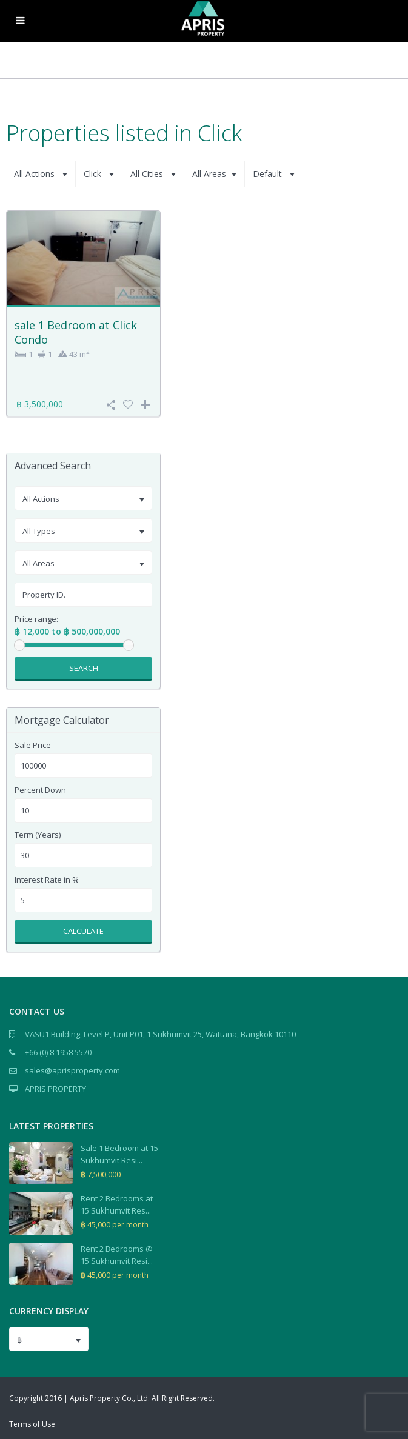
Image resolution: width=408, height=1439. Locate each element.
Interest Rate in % (47, 880)
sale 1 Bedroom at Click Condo (76, 332)
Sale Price (33, 745)
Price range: (36, 619)
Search (83, 668)
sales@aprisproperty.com (72, 1070)
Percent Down (40, 790)
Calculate (83, 931)
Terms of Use (32, 1424)
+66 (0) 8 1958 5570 (58, 1052)
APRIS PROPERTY (55, 1088)
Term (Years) (38, 835)
